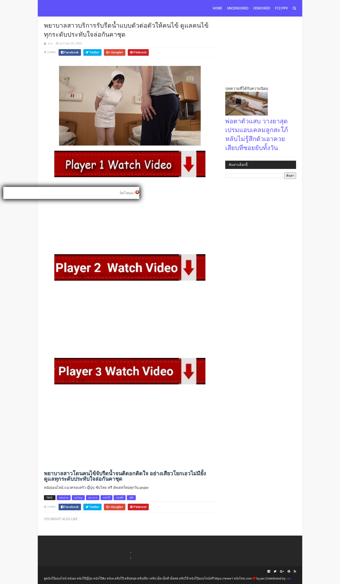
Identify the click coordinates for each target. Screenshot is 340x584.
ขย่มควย (63, 497)
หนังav (119, 497)
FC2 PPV (281, 8)
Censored (261, 8)
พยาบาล (92, 497)
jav (131, 497)
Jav (288, 578)
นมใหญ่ (78, 497)
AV (47, 6)
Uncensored (237, 8)
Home (217, 8)
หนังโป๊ (106, 497)
